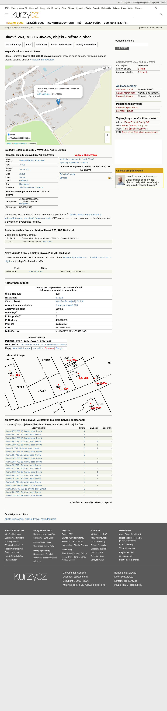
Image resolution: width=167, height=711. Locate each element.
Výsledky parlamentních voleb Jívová (77, 159)
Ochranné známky (98, 545)
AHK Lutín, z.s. (43, 94)
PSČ (79, 23)
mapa (28, 44)
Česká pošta (93, 23)
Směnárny (37, 538)
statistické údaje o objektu (37, 218)
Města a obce (96, 534)
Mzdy (80, 541)
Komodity (55, 8)
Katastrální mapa (22, 348)
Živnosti (63, 178)
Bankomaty (46, 530)
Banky (36, 530)
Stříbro (84, 553)
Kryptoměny (67, 545)
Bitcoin (71, 8)
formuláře (100, 560)
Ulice (130, 132)
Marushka (37, 348)
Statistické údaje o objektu (31, 187)
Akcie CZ (23, 8)
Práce (124, 8)
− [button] (107, 140)
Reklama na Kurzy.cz (125, 572)
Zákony (116, 8)
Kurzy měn (45, 8)
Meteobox (149, 3)
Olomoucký (24, 184)
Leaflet (8, 143)
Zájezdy (135, 3)
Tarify (88, 8)
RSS (125, 584)
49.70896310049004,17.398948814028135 (44, 344)
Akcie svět (33, 8)
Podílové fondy (77, 538)
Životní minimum (12, 552)
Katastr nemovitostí (125, 93)
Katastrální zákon (124, 96)
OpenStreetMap (20, 143)
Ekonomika (66, 541)
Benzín (77, 557)
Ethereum (85, 545)
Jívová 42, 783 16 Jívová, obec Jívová (23, 468)
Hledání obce (14, 23)
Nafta (83, 557)
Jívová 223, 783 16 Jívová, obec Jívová (24, 495)
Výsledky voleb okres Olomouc (74, 162)
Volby (121, 548)
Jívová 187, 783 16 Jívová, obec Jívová (24, 458)
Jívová (22, 174)
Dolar (51, 538)
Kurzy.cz (8, 28)
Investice (66, 530)
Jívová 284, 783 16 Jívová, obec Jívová (24, 438)
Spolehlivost (136, 534)
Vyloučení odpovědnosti (75, 576)
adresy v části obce (86, 44)
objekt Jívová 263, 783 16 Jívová (135, 62)
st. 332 (59, 297)
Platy (52, 546)
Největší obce (35, 23)
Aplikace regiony (126, 86)
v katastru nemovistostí (42, 59)
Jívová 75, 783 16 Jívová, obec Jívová (23, 478)
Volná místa (45, 542)
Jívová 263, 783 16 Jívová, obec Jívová (24, 462)
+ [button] (107, 135)
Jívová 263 (24, 169)
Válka (130, 8)
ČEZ (71, 534)
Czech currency (125, 556)
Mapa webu (130, 548)
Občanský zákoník (98, 549)
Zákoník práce (97, 552)
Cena (127, 534)
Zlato (64, 8)
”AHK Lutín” (47, 241)
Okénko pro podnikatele (129, 170)
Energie (96, 8)
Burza (64, 534)
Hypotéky (80, 8)
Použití (117, 584)
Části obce (138, 132)
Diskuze (138, 8)
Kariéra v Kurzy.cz (123, 576)
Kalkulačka (106, 8)
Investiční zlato (73, 553)
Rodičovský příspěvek (14, 549)
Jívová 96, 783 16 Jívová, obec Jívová (23, 441)
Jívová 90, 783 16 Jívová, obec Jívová (23, 475)
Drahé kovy (67, 550)
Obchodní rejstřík (123, 3)
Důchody (37, 561)
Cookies (81, 572)
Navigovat (23, 203)
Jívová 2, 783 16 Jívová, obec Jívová (22, 448)
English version (126, 552)
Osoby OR (144, 122)
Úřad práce (38, 546)
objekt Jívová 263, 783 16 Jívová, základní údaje (30, 519)
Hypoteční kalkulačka (14, 556)
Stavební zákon (97, 556)
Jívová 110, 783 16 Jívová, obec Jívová (24, 472)
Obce (124, 132)
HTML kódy (136, 584)
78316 (22, 165)
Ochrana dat (69, 572)
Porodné (49, 554)
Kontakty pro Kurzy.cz (125, 580)
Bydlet (156, 3)
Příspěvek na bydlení (14, 545)
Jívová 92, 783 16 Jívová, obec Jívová (23, 465)
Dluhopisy (66, 538)
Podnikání (95, 530)
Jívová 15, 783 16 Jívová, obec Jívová (23, 455)
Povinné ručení (11, 560)
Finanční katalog (126, 544)
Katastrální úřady (98, 541)
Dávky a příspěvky (41, 550)
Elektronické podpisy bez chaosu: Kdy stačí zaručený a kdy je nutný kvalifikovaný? (142, 182)
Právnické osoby (67, 174)
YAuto (141, 3)
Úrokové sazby (39, 534)
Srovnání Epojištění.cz (127, 107)
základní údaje (13, 44)
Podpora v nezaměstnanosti (45, 558)
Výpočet (20, 530)
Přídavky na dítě (12, 541)
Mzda (46, 546)
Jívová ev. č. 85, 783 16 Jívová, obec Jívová (26, 489)
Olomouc (23, 180)
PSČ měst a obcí (124, 89)
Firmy (127, 122)
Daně (93, 560)
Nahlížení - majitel (65, 301)
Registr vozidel (125, 538)
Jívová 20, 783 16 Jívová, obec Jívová (23, 492)
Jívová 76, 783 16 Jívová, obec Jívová (23, 482)
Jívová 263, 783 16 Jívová (31, 28)
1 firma (141, 68)
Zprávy (14, 8)
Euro (46, 538)
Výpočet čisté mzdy (13, 534)
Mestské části (151, 132)
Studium (164, 3)
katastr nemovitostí (61, 44)
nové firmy (41, 44)
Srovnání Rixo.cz (124, 111)
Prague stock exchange (129, 560)
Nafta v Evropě (68, 560)
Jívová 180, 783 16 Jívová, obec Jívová (24, 445)
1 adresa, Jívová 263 (67, 305)
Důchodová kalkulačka (14, 538)
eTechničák (131, 541)
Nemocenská (39, 554)
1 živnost (142, 72)
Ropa (64, 557)
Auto (121, 534)
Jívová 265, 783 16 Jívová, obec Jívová (24, 451)
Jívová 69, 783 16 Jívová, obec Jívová (23, 434)
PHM (70, 557)
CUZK (80, 301)
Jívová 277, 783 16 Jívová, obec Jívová (24, 431)
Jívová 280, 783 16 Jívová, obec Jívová (24, 485)
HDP (75, 541)
